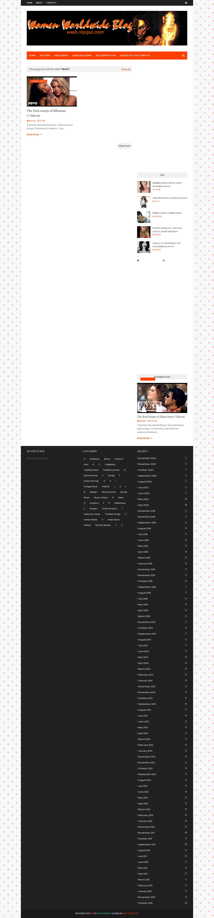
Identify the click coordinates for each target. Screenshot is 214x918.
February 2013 (162, 745)
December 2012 (162, 756)
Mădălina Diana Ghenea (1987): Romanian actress (167, 184)
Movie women (109, 492)
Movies (123, 492)
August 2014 (162, 639)
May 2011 (162, 868)
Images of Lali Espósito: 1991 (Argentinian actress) (166, 244)
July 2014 (162, 645)
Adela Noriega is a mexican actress (169, 197)
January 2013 (162, 750)
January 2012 (162, 821)
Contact (51, 2)
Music (87, 497)
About (39, 2)
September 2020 (162, 475)
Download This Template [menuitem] (135, 55)
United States (90, 519)
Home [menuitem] (32, 55)
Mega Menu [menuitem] (61, 55)
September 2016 (162, 522)
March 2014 (162, 669)
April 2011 (162, 873)
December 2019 (162, 511)
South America (109, 508)
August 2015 (162, 592)
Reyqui (32, 120)
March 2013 (162, 739)
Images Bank (90, 486)
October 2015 (162, 581)
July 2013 (162, 715)
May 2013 (162, 727)
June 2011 (162, 862)
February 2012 (162, 815)
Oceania (94, 503)
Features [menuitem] (45, 55)
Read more (33, 134)
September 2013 (162, 704)
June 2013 (162, 721)
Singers (93, 508)
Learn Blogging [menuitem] (82, 55)
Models (93, 492)
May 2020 (162, 499)
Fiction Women (91, 481)
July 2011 (162, 856)
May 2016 (162, 546)
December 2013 (162, 686)
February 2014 (162, 674)
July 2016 (162, 534)
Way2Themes (103, 913)
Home (29, 2)
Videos (87, 525)
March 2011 (162, 879)
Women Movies (103, 525)
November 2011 (162, 832)
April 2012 (162, 803)
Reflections (120, 503)
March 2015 (162, 616)
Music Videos (148, 379)
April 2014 (162, 663)
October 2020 (162, 470)
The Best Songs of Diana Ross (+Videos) (161, 416)
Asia (86, 464)
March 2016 (162, 557)
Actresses (94, 458)
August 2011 (162, 850)
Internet (106, 486)
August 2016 (162, 528)
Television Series (92, 514)
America (119, 458)
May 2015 (162, 604)
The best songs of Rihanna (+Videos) (46, 113)
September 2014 (162, 633)
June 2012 (162, 791)
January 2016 (162, 563)
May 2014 (162, 657)
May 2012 (162, 797)
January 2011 (162, 891)
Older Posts (124, 145)
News (121, 497)
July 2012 (162, 786)
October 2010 (162, 903)
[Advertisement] (162, 116)
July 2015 (162, 598)
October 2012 (162, 768)
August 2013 (162, 709)
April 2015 (162, 610)
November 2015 (162, 575)
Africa (107, 458)
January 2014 (162, 680)
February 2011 (162, 885)
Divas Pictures (91, 475)
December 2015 (162, 569)
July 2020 (162, 487)
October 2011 (162, 838)
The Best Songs (113, 514)
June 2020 (162, 493)
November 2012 (162, 762)
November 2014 (162, 622)
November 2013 (162, 692)
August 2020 (162, 481)
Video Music (114, 519)
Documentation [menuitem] (106, 55)
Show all (125, 69)
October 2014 (162, 628)
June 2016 (162, 540)
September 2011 (162, 844)
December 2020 (162, 458)
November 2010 (162, 897)
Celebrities (110, 464)
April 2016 (162, 551)
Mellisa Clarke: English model (166, 212)
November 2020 (162, 464)
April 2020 (162, 505)
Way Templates (131, 913)
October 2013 (162, 698)
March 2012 (162, 809)
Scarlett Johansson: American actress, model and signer (167, 229)
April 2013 (162, 733)
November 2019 (162, 516)
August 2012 (162, 780)
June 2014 (162, 651)
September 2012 (162, 774)
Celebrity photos (111, 470)
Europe (111, 475)
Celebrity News (91, 470)
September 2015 (162, 587)
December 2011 (162, 827)
